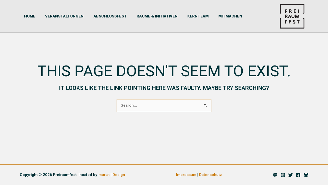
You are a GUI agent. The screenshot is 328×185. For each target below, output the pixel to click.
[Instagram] (283, 175)
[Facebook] (298, 175)
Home (25, 16)
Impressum (186, 175)
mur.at (104, 175)
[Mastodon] (275, 175)
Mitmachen (215, 16)
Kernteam (185, 16)
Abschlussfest (101, 16)
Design (118, 175)
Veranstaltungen (58, 16)
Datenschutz (210, 175)
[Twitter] (290, 175)
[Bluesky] (306, 175)
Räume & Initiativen (146, 16)
